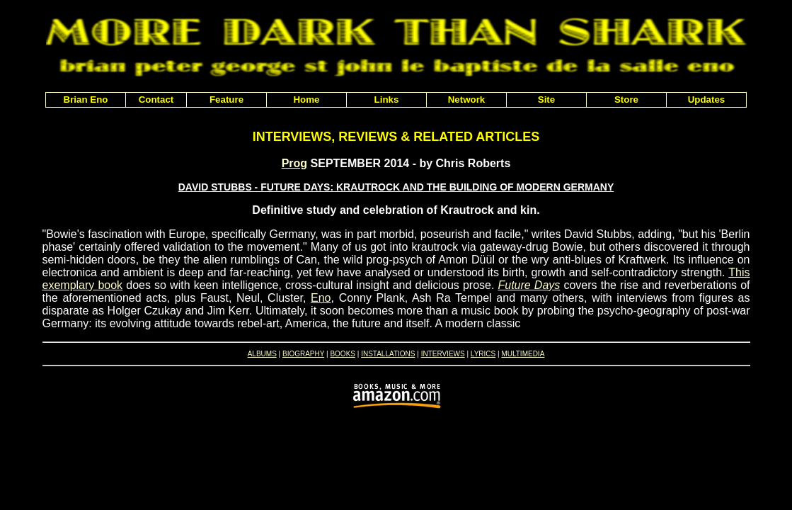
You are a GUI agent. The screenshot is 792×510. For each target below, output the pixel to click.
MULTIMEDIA (522, 354)
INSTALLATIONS (388, 354)
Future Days (529, 285)
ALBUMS (262, 354)
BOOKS (342, 354)
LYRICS (483, 354)
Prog (294, 163)
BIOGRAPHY (303, 354)
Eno (321, 298)
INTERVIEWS (443, 354)
